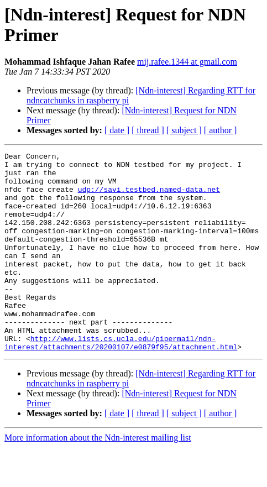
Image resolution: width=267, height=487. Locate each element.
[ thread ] (148, 130)
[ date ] (116, 130)
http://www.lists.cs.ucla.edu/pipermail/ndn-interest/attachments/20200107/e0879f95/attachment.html (120, 381)
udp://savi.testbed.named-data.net (149, 197)
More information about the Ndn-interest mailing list (97, 477)
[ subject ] (184, 130)
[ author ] (220, 130)
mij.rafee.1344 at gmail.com (187, 61)
